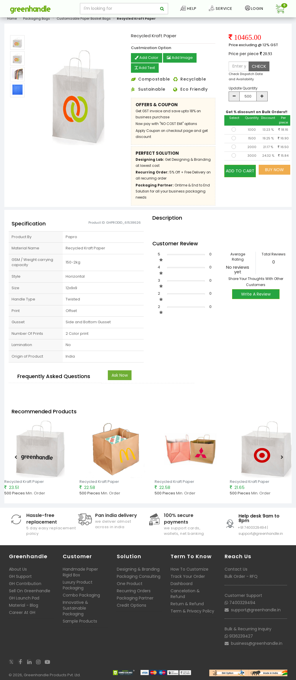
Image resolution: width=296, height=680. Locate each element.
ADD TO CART (240, 170)
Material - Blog (23, 605)
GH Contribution (25, 583)
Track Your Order (188, 576)
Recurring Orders (134, 590)
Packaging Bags (36, 18)
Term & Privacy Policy (192, 610)
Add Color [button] (147, 58)
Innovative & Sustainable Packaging (75, 607)
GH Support (20, 576)
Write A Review (256, 293)
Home (12, 18)
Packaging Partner (135, 597)
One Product (130, 583)
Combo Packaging (81, 594)
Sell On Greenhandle (29, 590)
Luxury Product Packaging (77, 584)
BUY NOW (274, 170)
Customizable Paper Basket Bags (84, 18)
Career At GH (22, 612)
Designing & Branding (138, 568)
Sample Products (80, 620)
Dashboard (182, 583)
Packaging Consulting (138, 576)
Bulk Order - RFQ (241, 576)
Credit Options (131, 605)
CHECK (259, 66)
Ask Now (120, 375)
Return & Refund (187, 603)
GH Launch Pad (24, 597)
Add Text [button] (146, 68)
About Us (18, 568)
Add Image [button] (181, 58)
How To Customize (189, 568)
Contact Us (236, 568)
